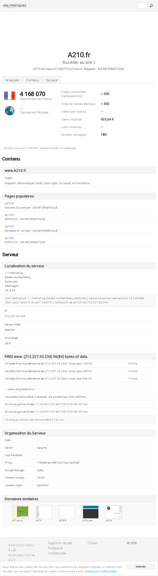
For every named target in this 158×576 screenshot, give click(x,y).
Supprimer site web (60, 543)
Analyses (12, 80)
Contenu (32, 80)
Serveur (52, 80)
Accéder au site (77, 62)
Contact (93, 543)
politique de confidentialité (101, 571)
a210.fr (9, 203)
